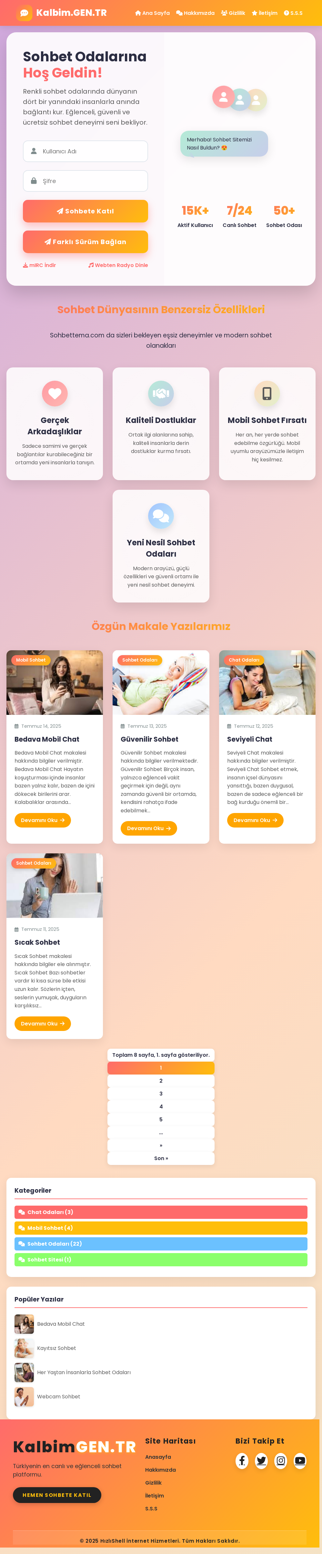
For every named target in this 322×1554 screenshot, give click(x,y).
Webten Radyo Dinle (118, 265)
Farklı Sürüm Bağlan (85, 241)
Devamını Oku (43, 820)
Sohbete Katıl (85, 211)
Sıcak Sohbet (37, 942)
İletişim (264, 13)
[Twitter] (261, 1461)
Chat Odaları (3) (45, 1212)
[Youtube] (300, 1461)
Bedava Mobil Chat (47, 739)
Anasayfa (158, 1457)
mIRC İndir (39, 265)
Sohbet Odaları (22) (50, 1244)
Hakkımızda (195, 13)
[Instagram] (280, 1461)
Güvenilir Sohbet (149, 739)
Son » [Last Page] (161, 1158)
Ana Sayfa (152, 13)
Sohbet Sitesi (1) (44, 1259)
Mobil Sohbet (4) (45, 1228)
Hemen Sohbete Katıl (57, 1495)
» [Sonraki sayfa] (161, 1145)
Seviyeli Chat (249, 739)
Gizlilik (233, 13)
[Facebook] (242, 1461)
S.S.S (293, 13)
